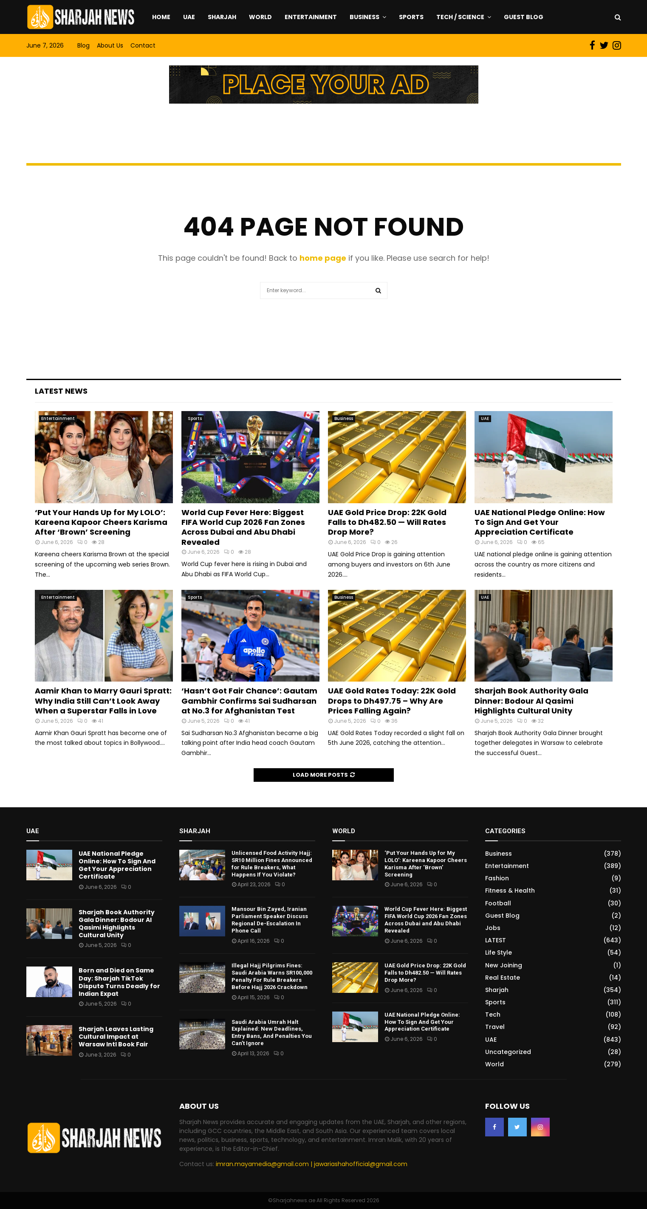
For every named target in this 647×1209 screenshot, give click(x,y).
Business (364, 17)
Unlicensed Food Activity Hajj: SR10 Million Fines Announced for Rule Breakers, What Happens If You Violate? (272, 864)
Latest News (61, 391)
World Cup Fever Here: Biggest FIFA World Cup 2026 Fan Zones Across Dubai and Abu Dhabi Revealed (243, 527)
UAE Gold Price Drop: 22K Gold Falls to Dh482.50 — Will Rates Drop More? (387, 522)
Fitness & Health (510, 890)
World (260, 17)
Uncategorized (508, 1052)
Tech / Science (460, 17)
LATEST (495, 940)
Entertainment (311, 17)
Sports (411, 17)
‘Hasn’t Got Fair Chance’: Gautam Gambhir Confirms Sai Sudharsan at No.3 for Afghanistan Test (249, 700)
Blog (83, 45)
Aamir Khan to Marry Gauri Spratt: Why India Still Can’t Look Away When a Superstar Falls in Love (103, 700)
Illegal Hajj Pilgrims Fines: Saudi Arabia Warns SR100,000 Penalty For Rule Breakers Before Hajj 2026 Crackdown (272, 976)
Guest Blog (523, 17)
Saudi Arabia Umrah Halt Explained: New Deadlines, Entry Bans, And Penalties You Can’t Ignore (272, 1033)
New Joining (503, 965)
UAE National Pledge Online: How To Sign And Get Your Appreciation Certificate (540, 522)
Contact (142, 45)
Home (161, 17)
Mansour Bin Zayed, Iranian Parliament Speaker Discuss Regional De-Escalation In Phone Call (270, 920)
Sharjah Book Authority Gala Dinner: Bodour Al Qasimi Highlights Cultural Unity (531, 700)
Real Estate (502, 977)
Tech (492, 1014)
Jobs (492, 928)
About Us (110, 45)
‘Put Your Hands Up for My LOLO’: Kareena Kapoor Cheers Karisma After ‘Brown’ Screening (101, 522)
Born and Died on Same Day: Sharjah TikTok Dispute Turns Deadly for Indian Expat (119, 982)
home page (322, 258)
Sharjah (222, 17)
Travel (495, 1027)
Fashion (497, 878)
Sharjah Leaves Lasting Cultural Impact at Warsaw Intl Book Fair (116, 1036)
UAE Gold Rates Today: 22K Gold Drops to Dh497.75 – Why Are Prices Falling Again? (392, 700)
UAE (189, 17)
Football (498, 903)
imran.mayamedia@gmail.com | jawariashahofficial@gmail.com (311, 1164)
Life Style (498, 952)
